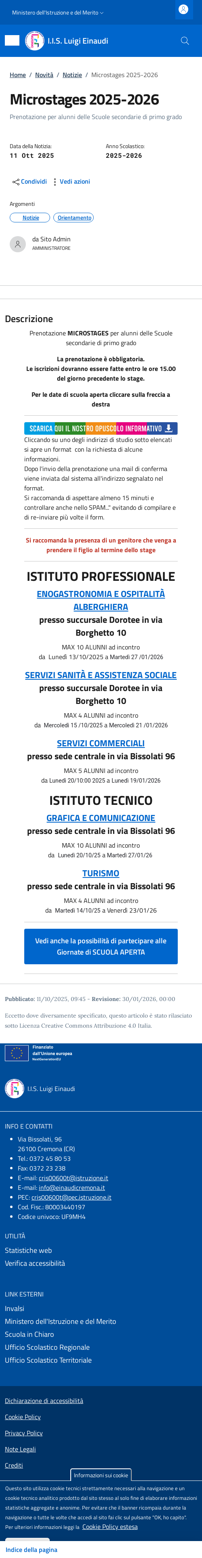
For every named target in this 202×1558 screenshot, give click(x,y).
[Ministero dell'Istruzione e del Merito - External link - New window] (101, 1321)
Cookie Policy (23, 1417)
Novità (44, 75)
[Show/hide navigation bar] (12, 40)
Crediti (14, 1465)
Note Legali (20, 1449)
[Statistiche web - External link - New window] (101, 1250)
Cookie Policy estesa (110, 1526)
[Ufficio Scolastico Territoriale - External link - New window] (101, 1360)
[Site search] (185, 41)
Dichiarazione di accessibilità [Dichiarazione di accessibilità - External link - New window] (44, 1400)
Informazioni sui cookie (101, 1475)
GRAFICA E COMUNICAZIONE (100, 818)
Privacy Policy (24, 1433)
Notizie (72, 75)
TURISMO (100, 873)
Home (18, 75)
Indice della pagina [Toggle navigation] (31, 1549)
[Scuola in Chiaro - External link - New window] (101, 1334)
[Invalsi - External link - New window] (101, 1308)
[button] (58, 12)
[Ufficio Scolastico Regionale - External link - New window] (101, 1347)
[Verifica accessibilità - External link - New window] (101, 1263)
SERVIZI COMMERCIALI (101, 743)
